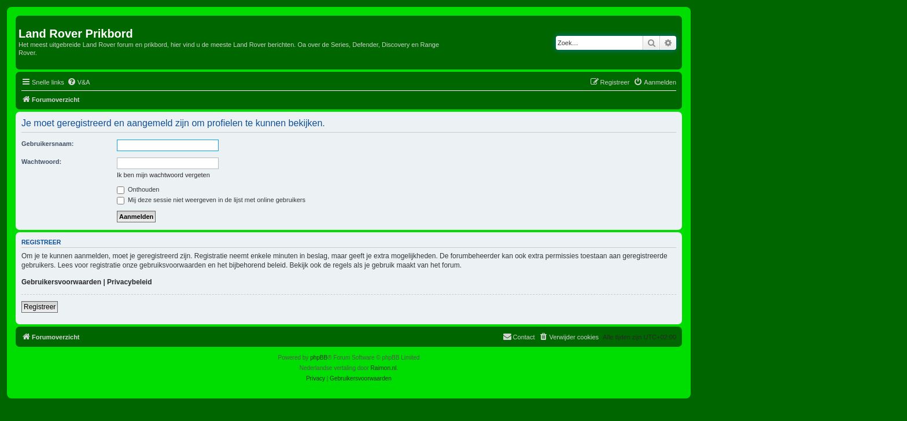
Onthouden (138, 189)
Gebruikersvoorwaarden (61, 282)
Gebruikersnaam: (47, 143)
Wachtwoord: (41, 161)
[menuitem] (78, 82)
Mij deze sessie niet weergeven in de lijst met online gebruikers (211, 199)
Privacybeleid (129, 282)
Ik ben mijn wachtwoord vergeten (163, 174)
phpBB (318, 357)
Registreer (40, 307)
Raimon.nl (384, 368)
